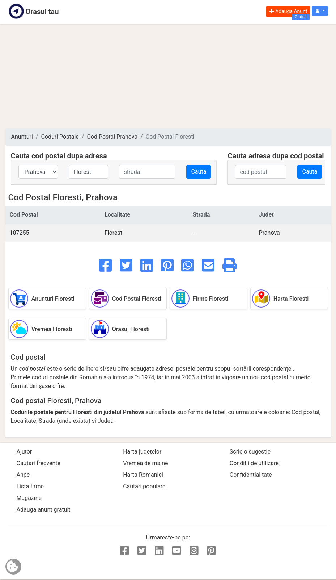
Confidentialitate (251, 474)
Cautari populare (144, 486)
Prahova (269, 232)
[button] (320, 11)
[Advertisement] (168, 76)
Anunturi (22, 136)
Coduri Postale (59, 136)
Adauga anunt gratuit (44, 509)
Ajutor (24, 451)
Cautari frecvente (39, 463)
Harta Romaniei (143, 474)
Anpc (23, 474)
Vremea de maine (145, 463)
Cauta (198, 171)
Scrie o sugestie (250, 451)
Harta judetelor (142, 451)
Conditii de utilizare (254, 463)
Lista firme (30, 486)
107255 (19, 232)
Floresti (114, 232)
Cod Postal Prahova (112, 136)
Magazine (29, 498)
